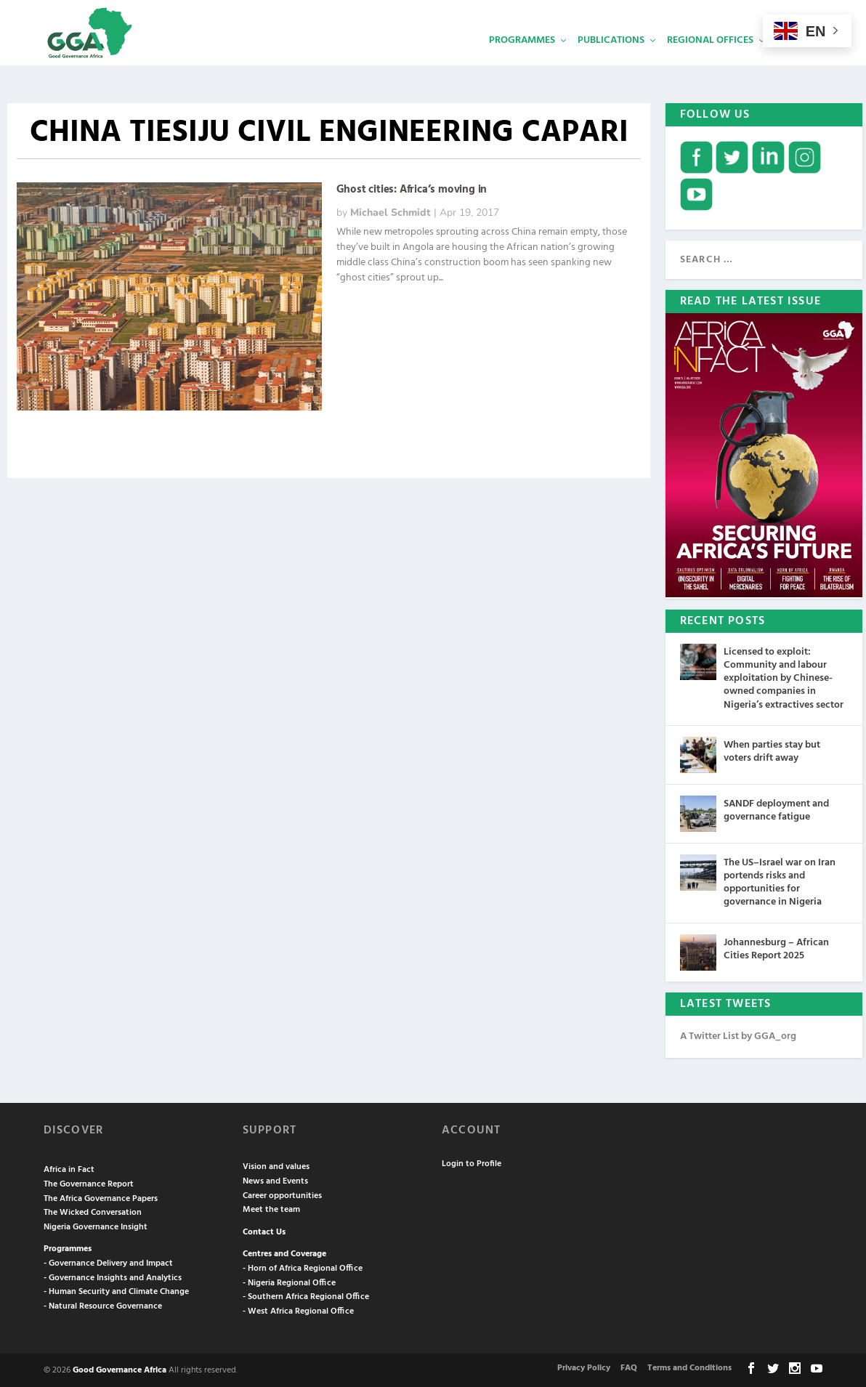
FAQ (628, 1366)
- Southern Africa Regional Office (306, 1295)
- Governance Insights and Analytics (113, 1276)
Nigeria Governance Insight (95, 1225)
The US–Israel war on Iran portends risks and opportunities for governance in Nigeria (779, 881)
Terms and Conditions (689, 1366)
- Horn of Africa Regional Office (303, 1267)
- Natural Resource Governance (103, 1305)
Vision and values (276, 1165)
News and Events (275, 1180)
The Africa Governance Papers (101, 1197)
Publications (611, 62)
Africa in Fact (69, 1168)
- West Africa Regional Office (298, 1310)
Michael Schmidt (390, 211)
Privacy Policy (583, 1366)
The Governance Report (89, 1183)
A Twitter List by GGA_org (738, 1035)
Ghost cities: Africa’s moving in (411, 188)
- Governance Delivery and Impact (108, 1262)
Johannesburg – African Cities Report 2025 (776, 948)
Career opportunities (282, 1194)
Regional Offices (710, 62)
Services (797, 62)
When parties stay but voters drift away (772, 750)
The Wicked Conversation (93, 1211)
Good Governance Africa (119, 1369)
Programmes (522, 62)
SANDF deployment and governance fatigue (776, 809)
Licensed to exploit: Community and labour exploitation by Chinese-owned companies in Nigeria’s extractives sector (783, 677)
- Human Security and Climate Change (116, 1290)
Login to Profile (471, 1162)
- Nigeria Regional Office (289, 1281)
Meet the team (271, 1208)
